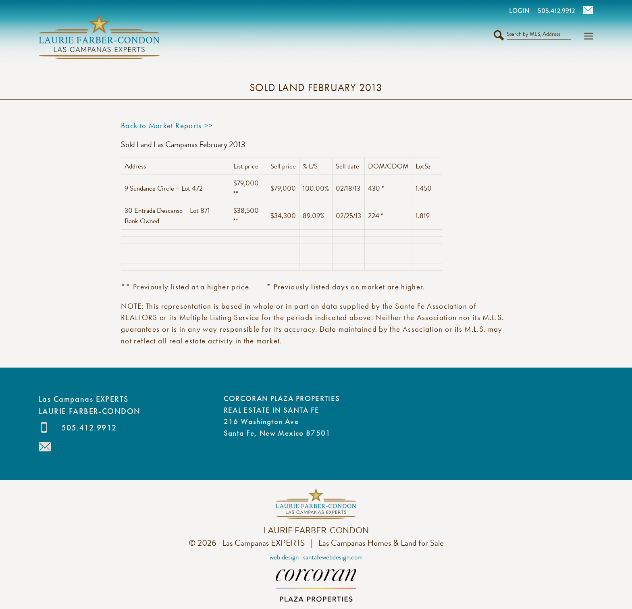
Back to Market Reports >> (167, 126)
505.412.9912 (88, 427)
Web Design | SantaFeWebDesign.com (316, 557)
